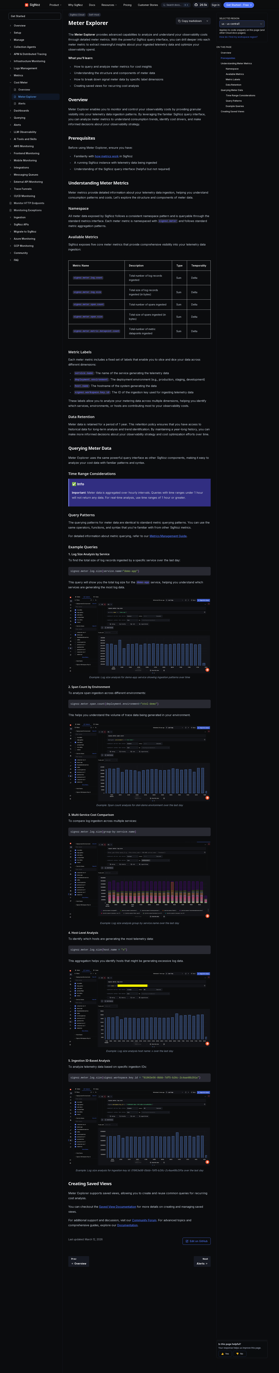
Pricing (127, 4)
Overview (226, 52)
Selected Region (229, 18)
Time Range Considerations (240, 95)
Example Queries (235, 106)
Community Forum (144, 1220)
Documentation (127, 1225)
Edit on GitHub (197, 1241)
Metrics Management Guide (168, 536)
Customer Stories (148, 4)
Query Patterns (234, 100)
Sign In (216, 4)
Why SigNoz (75, 4)
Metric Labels (233, 79)
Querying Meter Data (232, 90)
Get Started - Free (239, 5)
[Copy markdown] (190, 21)
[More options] (207, 21)
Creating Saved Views (232, 111)
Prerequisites (228, 58)
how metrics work (107, 156)
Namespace (232, 68)
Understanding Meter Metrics (236, 63)
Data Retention (233, 84)
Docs (92, 4)
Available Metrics (235, 74)
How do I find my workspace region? (238, 37)
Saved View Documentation (117, 1206)
